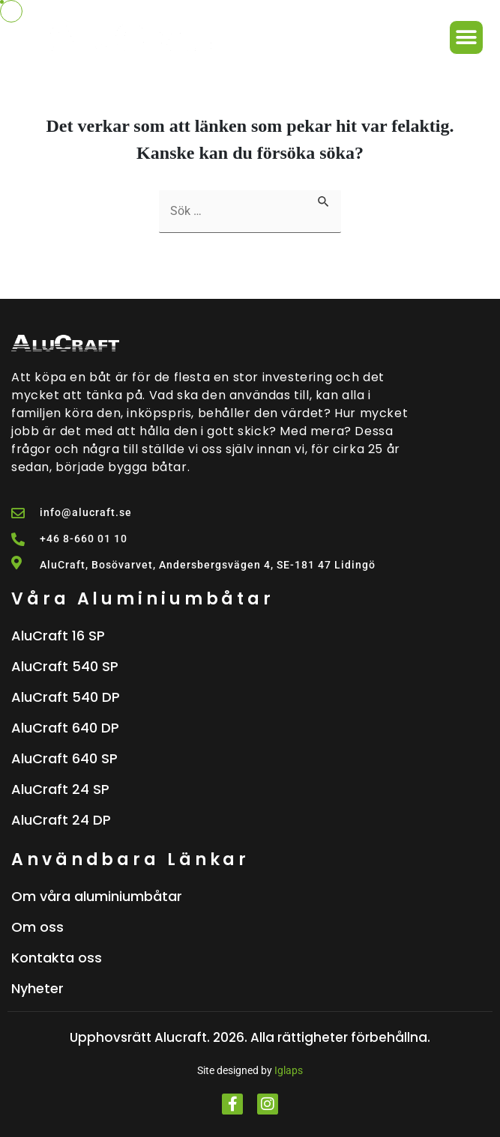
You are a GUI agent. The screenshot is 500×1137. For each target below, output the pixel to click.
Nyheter (37, 988)
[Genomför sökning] (324, 199)
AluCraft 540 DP (65, 697)
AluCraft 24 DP (61, 819)
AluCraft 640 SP (64, 758)
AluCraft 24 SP (60, 789)
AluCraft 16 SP (58, 635)
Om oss (37, 927)
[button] (466, 37)
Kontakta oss (56, 957)
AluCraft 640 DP (65, 727)
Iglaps (288, 1070)
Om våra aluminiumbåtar (96, 896)
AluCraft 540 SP (64, 666)
